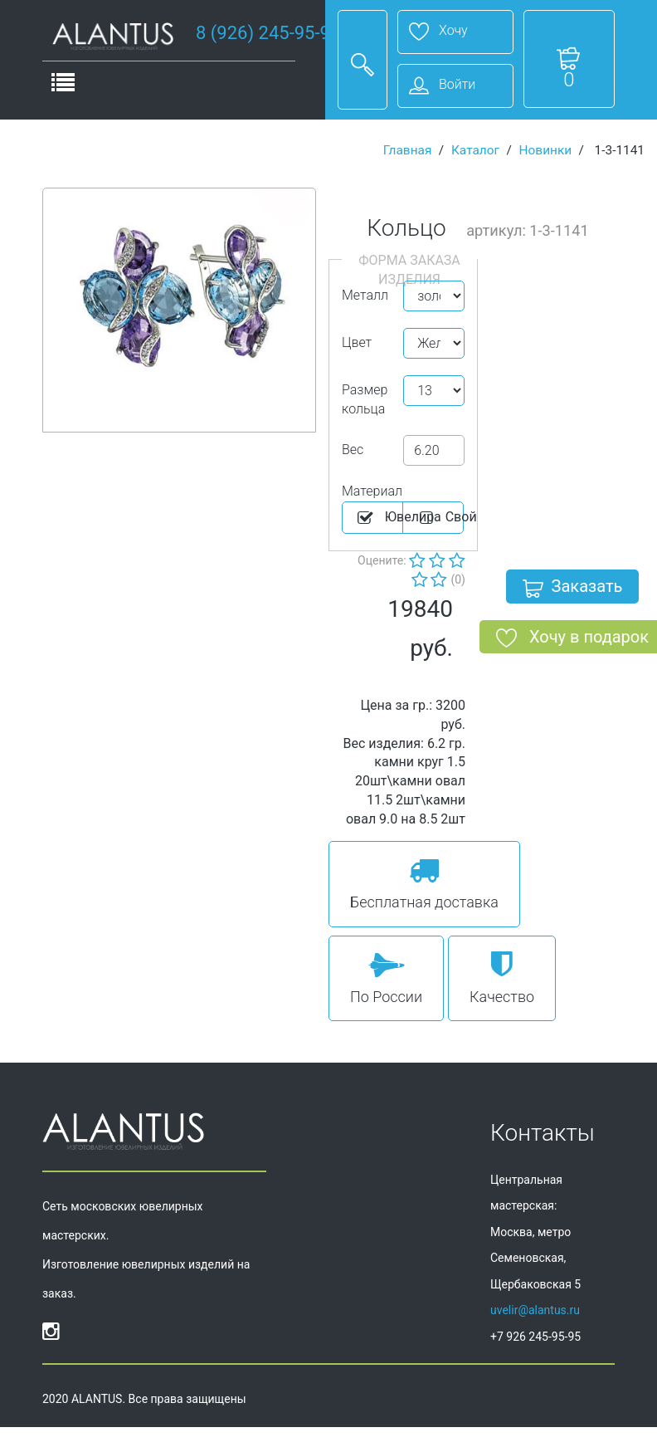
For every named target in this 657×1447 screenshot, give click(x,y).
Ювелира (379, 518)
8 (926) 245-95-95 (268, 32)
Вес (352, 449)
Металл (365, 295)
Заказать (573, 589)
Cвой (440, 518)
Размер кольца (364, 399)
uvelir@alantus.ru (535, 1310)
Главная (407, 150)
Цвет (357, 342)
